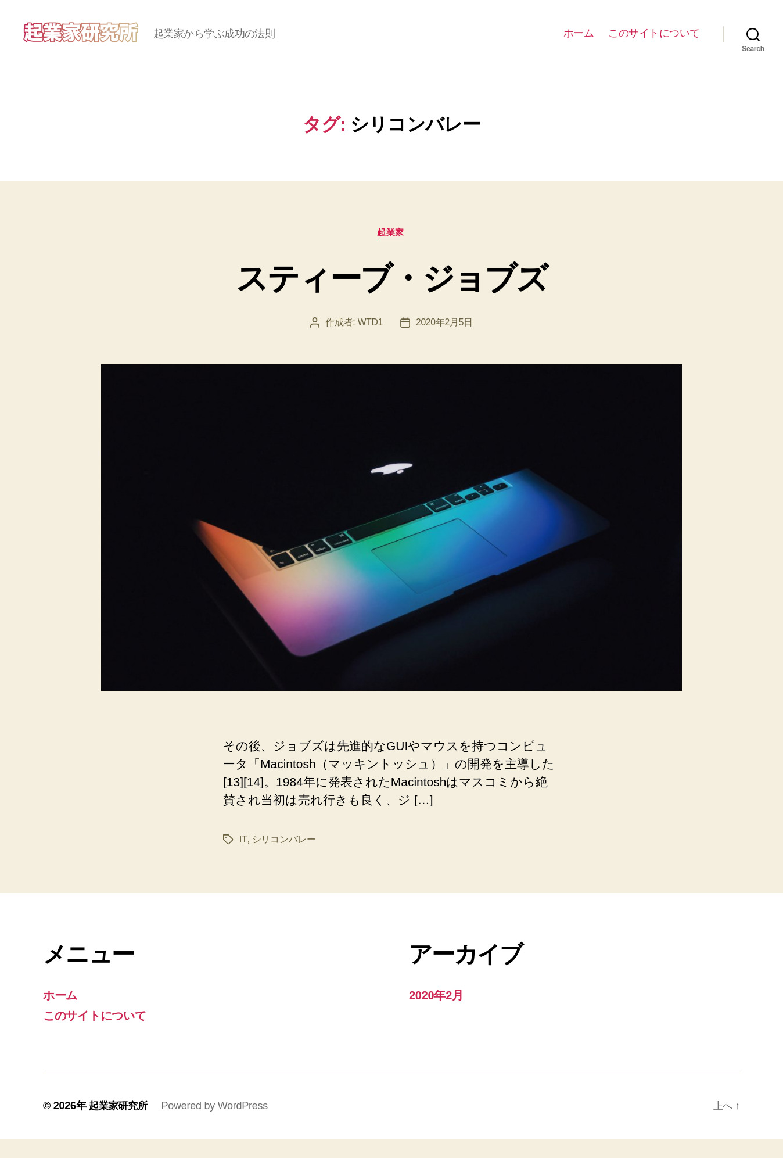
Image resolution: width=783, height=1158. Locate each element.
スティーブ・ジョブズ (391, 295)
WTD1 (370, 341)
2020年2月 (437, 1014)
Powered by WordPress (218, 1125)
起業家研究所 (119, 1125)
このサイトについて (654, 42)
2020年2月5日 (444, 341)
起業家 (391, 250)
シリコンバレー (283, 858)
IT (242, 858)
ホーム (578, 42)
